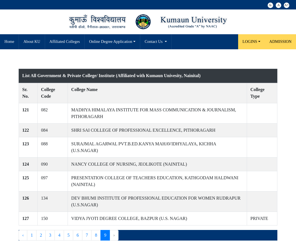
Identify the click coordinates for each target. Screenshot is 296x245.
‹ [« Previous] (23, 235)
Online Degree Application (110, 41)
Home (9, 41)
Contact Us (154, 41)
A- (270, 5)
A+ (286, 5)
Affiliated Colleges (65, 41)
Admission (280, 41)
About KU (31, 41)
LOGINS (250, 41)
